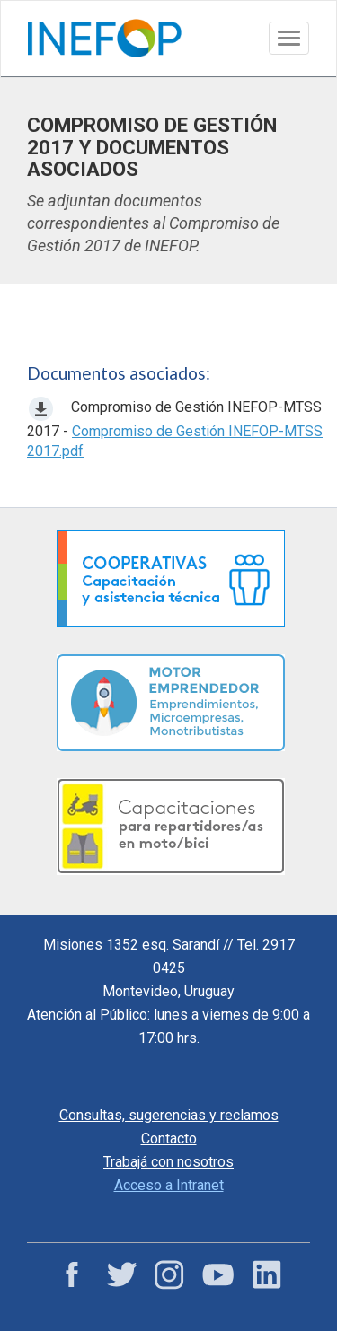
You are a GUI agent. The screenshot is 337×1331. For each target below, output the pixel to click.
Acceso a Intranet (169, 1185)
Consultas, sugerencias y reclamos (169, 1115)
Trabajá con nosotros (168, 1161)
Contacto (169, 1138)
